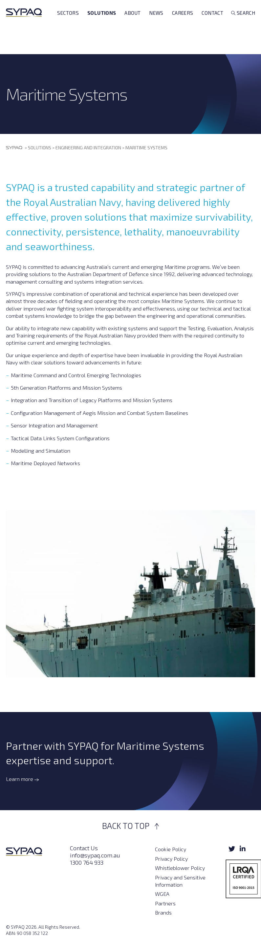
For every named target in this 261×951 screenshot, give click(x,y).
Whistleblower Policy (180, 868)
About (132, 24)
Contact (212, 24)
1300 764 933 (86, 862)
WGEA (162, 894)
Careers (182, 24)
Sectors (68, 24)
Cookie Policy (170, 849)
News (156, 24)
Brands (163, 912)
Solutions (101, 24)
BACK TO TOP (130, 826)
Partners (165, 903)
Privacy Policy (171, 858)
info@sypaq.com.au (95, 855)
